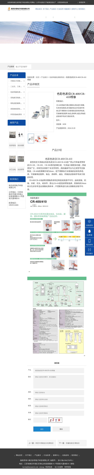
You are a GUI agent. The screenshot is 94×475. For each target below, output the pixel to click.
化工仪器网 (59, 473)
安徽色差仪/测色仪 (72, 449)
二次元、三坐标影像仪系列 (20, 93)
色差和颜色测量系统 (17, 99)
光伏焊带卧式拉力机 (21, 177)
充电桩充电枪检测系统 (18, 104)
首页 (37, 84)
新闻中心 (74, 16)
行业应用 (60, 11)
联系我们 (82, 11)
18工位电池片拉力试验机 (12, 177)
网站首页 (38, 11)
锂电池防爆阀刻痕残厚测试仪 (21, 110)
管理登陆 (67, 473)
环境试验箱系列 (16, 121)
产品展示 (53, 16)
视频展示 (67, 11)
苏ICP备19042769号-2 (65, 467)
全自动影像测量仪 (21, 153)
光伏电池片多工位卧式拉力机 (12, 153)
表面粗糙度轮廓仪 (16, 115)
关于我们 (46, 16)
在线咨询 (82, 2)
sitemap (41, 473)
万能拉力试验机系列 (17, 88)
